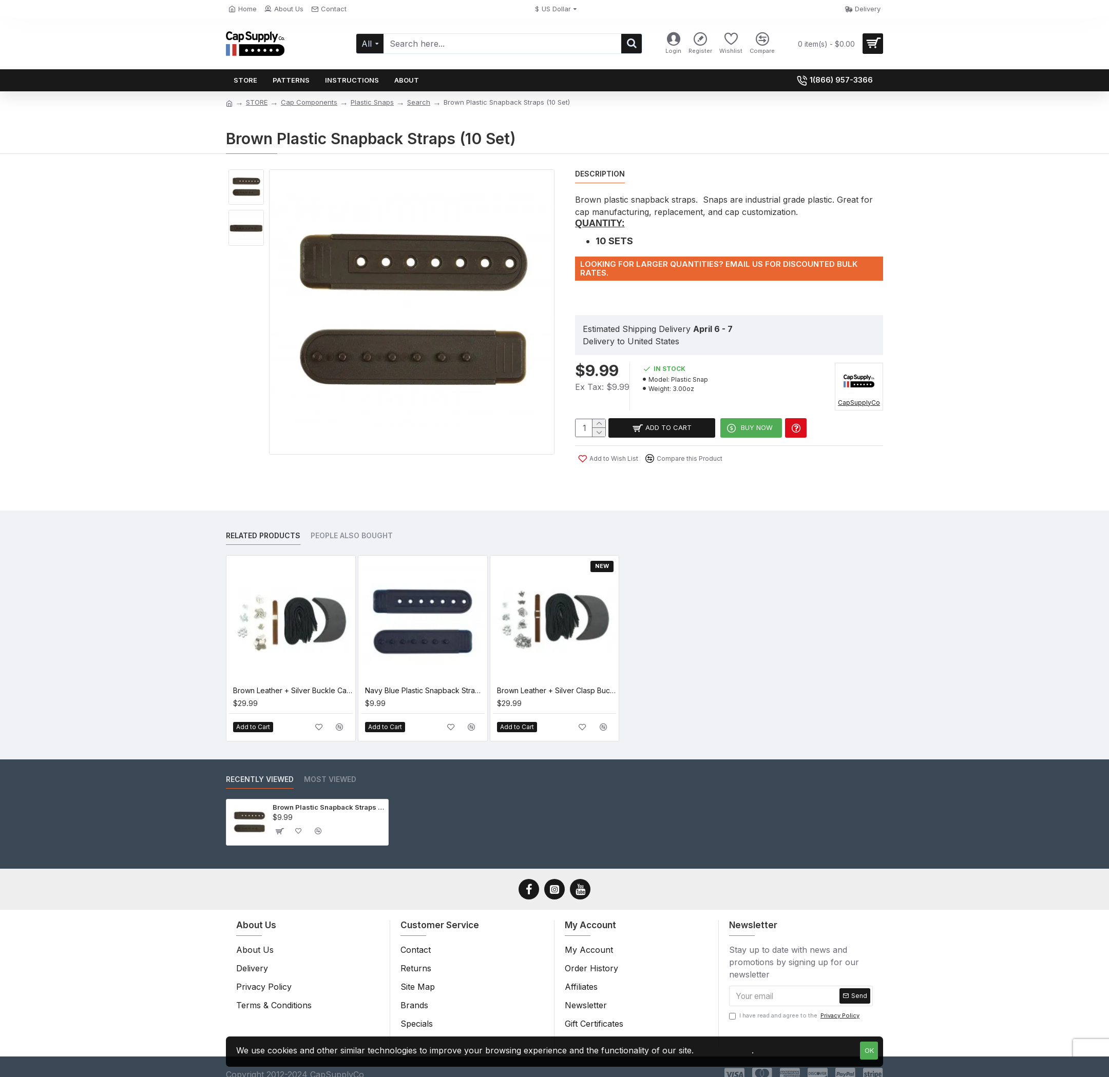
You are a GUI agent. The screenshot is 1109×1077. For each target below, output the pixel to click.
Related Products (263, 523)
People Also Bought (352, 523)
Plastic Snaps (372, 102)
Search (418, 102)
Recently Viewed (260, 766)
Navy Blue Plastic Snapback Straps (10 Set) (425, 677)
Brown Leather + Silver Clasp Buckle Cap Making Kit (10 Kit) (557, 677)
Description (600, 173)
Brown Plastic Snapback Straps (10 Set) (329, 795)
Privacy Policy (724, 1050)
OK (869, 1050)
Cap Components (309, 102)
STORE (256, 102)
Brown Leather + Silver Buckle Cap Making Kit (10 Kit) (293, 677)
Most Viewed (330, 766)
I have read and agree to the (795, 1003)
